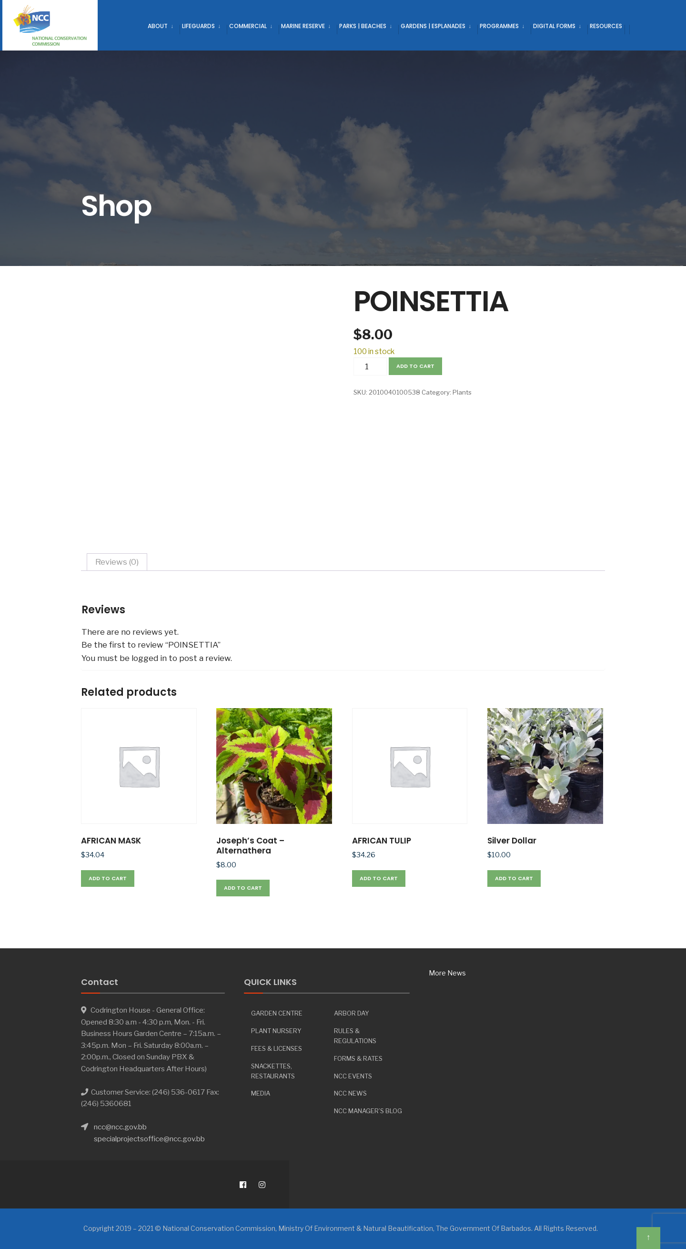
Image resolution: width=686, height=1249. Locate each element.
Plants (462, 392)
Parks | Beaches (362, 26)
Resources (606, 26)
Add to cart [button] (108, 878)
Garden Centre (277, 1013)
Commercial (248, 26)
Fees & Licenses (276, 1048)
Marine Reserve (303, 26)
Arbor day (351, 1013)
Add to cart (415, 366)
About (158, 26)
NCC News (350, 1093)
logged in (149, 658)
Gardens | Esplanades (433, 26)
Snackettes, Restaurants (273, 1071)
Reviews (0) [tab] (117, 562)
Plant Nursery (276, 1031)
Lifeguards (198, 26)
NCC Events (353, 1076)
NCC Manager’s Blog (368, 1111)
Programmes (499, 26)
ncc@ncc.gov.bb (120, 1126)
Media (260, 1093)
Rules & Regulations (355, 1036)
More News (447, 973)
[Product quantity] (370, 366)
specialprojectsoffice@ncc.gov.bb (149, 1138)
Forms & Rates (358, 1058)
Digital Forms (554, 26)
